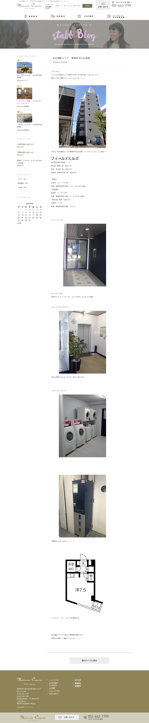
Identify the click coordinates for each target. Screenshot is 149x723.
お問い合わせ (53, 694)
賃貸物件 (78, 683)
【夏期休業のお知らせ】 (25, 152)
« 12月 (19, 223)
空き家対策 (53, 685)
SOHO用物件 (53, 683)
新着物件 (64, 62)
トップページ (53, 680)
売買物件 (78, 686)
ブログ (20, 179)
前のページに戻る (89, 661)
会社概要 (52, 688)
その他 (20, 187)
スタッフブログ (54, 691)
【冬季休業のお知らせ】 (26, 144)
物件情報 (78, 680)
